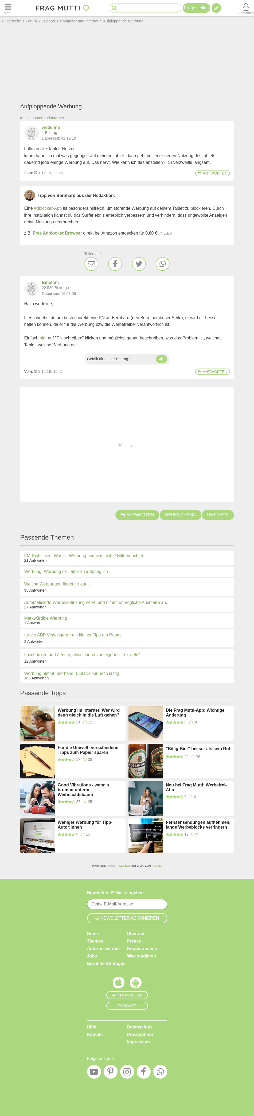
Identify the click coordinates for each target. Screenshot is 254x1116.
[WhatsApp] (163, 264)
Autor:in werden (103, 948)
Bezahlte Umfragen (106, 963)
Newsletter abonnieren (127, 918)
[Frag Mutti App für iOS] (118, 984)
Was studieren (141, 956)
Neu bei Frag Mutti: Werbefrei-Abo (196, 787)
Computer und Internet (45, 118)
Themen (95, 941)
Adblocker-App (48, 208)
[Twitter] (139, 264)
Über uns (136, 933)
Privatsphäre (140, 1034)
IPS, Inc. (157, 865)
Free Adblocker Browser (57, 233)
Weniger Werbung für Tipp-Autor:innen (85, 824)
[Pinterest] (111, 1073)
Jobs (92, 956)
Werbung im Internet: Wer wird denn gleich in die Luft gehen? (89, 712)
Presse (134, 941)
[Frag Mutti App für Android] (136, 984)
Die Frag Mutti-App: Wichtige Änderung (195, 712)
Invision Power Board (119, 865)
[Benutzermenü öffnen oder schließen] (246, 8)
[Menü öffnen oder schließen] (8, 8)
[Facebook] (115, 264)
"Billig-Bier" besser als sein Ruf (198, 748)
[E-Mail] (91, 264)
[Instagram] (127, 1073)
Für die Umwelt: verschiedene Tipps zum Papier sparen (88, 750)
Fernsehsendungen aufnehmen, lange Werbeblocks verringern (198, 824)
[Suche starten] (114, 8)
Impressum (138, 1042)
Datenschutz (140, 1027)
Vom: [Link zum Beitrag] (28, 173)
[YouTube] (94, 1073)
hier (43, 338)
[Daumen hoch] (161, 359)
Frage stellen (196, 8)
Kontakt (95, 1034)
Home (93, 933)
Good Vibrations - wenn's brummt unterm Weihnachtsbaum (83, 790)
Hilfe (91, 1027)
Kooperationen (142, 948)
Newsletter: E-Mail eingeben (115, 893)
